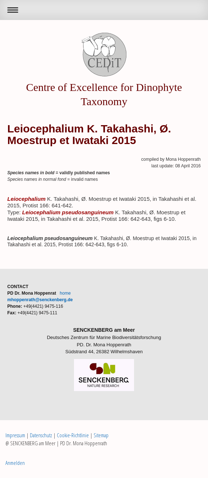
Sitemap (101, 435)
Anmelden (15, 462)
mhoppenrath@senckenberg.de (40, 299)
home (65, 293)
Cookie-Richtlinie (73, 435)
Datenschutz (41, 435)
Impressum (15, 435)
